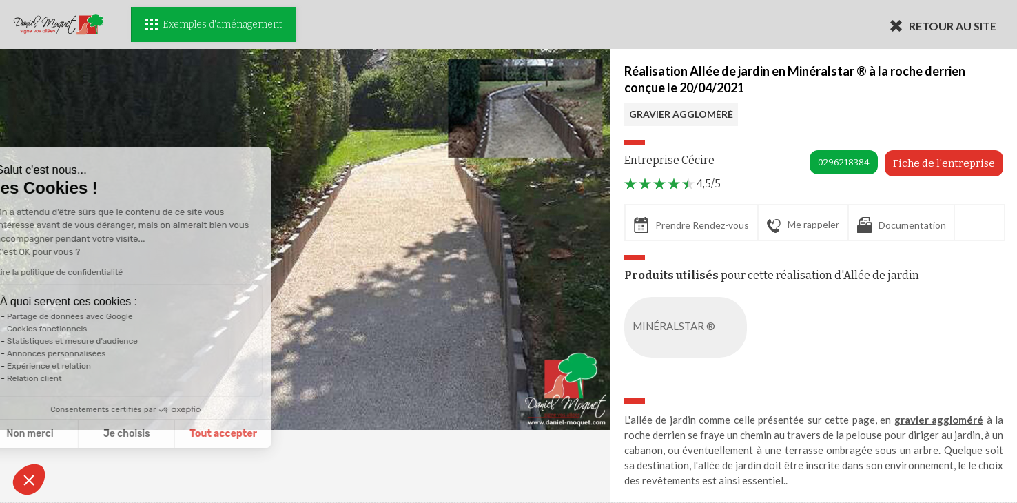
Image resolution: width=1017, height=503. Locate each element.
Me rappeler (803, 225)
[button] (28, 479)
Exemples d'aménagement (213, 24)
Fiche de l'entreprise (944, 163)
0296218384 (844, 162)
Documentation (901, 225)
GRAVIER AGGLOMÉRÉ (681, 114)
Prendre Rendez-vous (691, 225)
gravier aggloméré (939, 419)
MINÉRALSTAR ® (688, 327)
